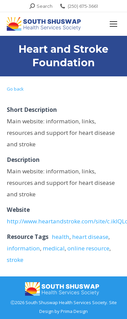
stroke (15, 260)
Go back (15, 89)
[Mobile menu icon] (113, 24)
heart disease (90, 237)
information (23, 248)
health (60, 237)
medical (54, 248)
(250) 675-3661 (78, 6)
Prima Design (74, 311)
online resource (88, 248)
